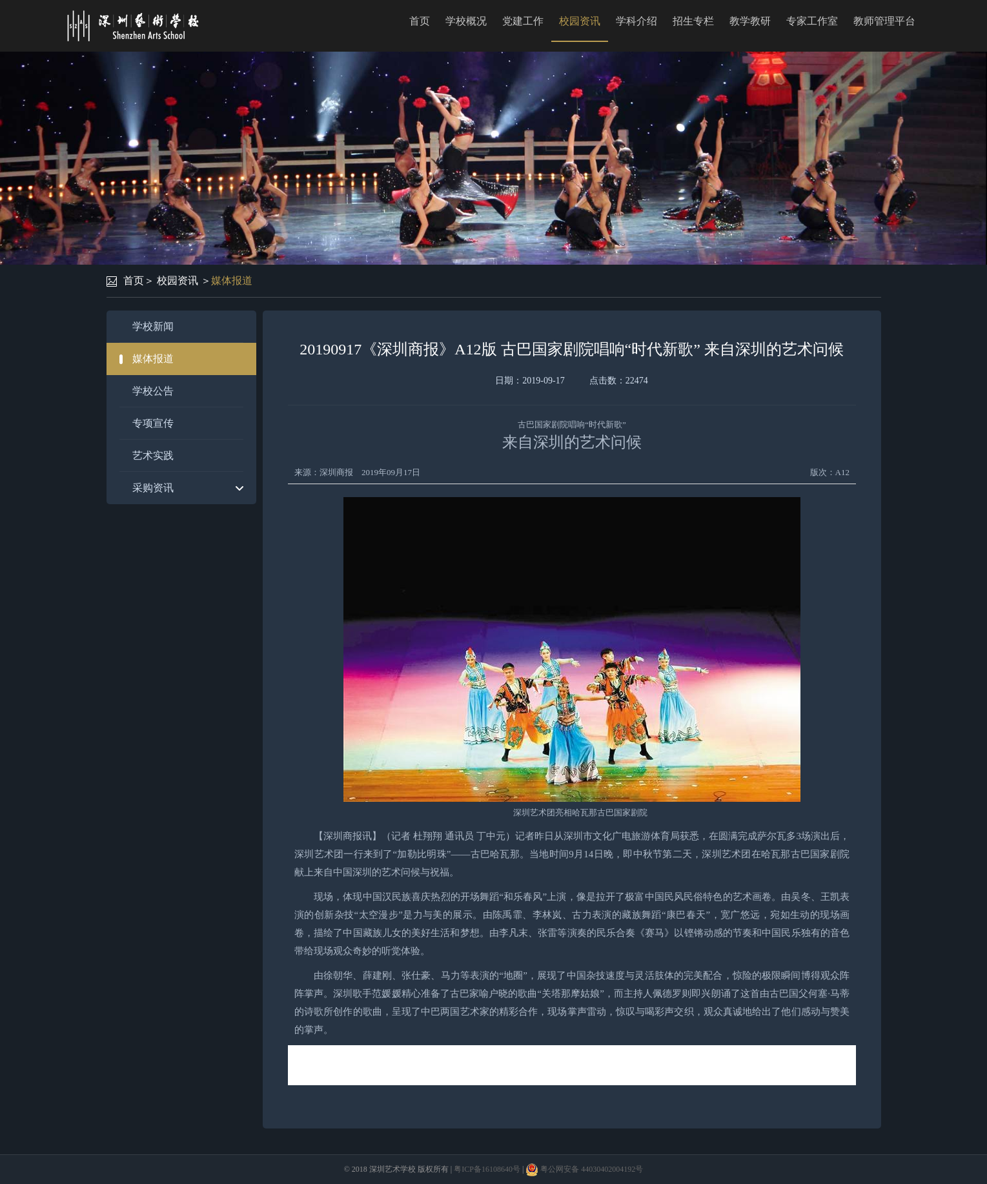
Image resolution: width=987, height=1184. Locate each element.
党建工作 (523, 20)
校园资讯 (579, 20)
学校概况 (466, 20)
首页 (419, 20)
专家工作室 (812, 20)
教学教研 (750, 20)
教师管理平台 (884, 20)
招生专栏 (693, 20)
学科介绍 (636, 20)
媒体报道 (231, 280)
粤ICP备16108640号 (487, 1169)
